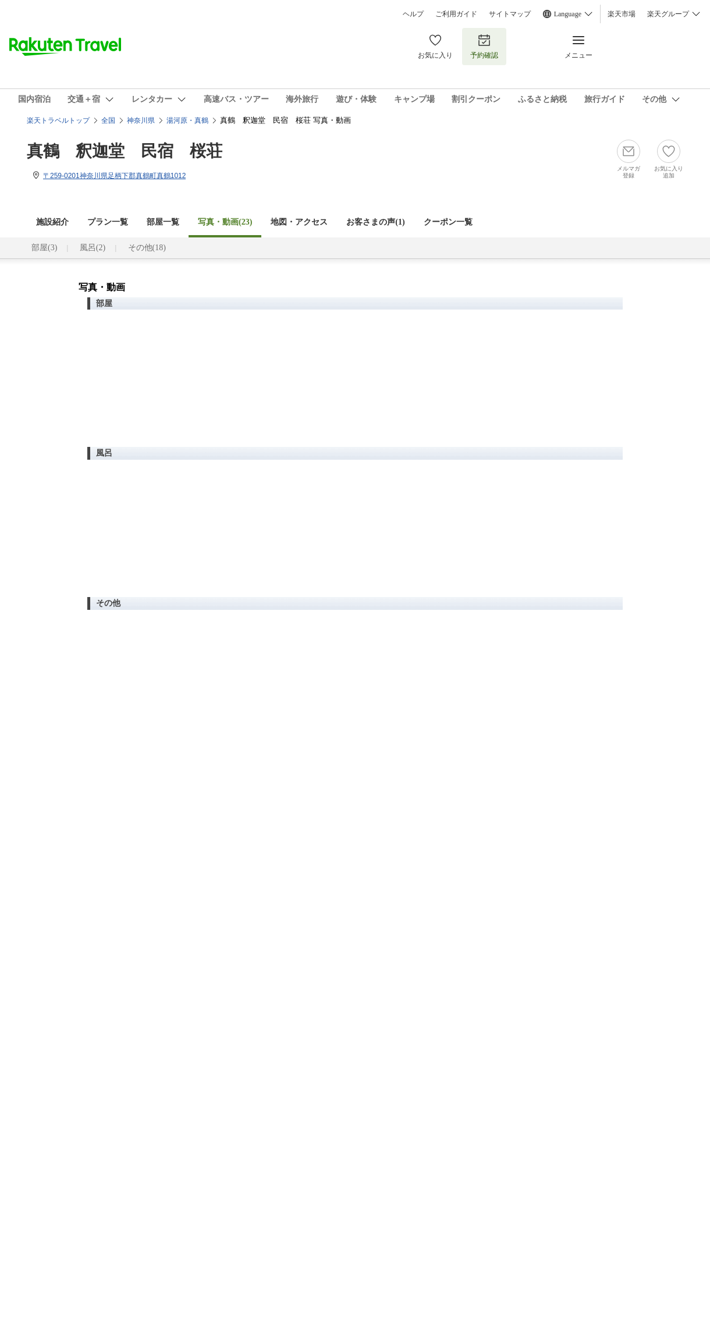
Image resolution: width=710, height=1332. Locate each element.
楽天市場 (622, 14)
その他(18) (147, 247)
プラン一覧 (107, 222)
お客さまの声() (375, 222)
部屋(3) (44, 247)
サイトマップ (510, 14)
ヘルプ (413, 14)
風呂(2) (92, 247)
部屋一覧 (163, 222)
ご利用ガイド (456, 14)
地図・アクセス (299, 222)
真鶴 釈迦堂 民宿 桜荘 (124, 151)
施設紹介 (52, 222)
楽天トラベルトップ (58, 120)
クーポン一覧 (448, 222)
